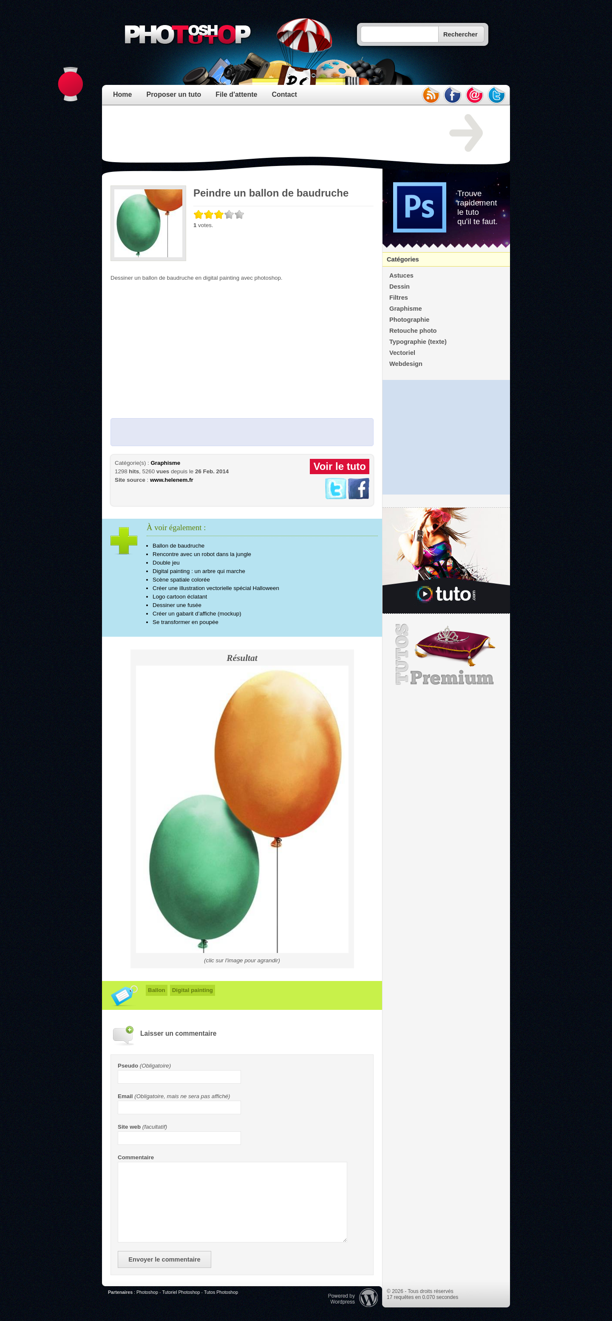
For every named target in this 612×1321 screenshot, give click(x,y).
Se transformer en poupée (185, 622)
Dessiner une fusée (177, 605)
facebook (452, 95)
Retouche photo (413, 330)
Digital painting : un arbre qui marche (199, 571)
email (474, 95)
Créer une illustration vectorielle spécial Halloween (216, 588)
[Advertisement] (265, 133)
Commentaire (136, 1157)
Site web (129, 1127)
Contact (284, 94)
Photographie (409, 319)
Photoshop (147, 1292)
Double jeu (166, 562)
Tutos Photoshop (221, 1292)
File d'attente (236, 94)
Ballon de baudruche (178, 545)
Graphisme (165, 463)
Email (125, 1096)
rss (430, 95)
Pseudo (128, 1065)
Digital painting (192, 990)
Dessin (399, 286)
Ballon (156, 990)
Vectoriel (402, 352)
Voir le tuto (339, 466)
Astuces (401, 275)
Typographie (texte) (418, 341)
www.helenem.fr (171, 480)
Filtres (398, 297)
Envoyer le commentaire (164, 1259)
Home (122, 94)
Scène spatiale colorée (181, 579)
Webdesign (405, 363)
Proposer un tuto (173, 94)
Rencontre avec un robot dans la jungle (202, 554)
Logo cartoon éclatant (180, 596)
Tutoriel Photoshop (181, 1292)
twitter (496, 95)
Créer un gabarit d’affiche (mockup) (197, 613)
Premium (446, 654)
